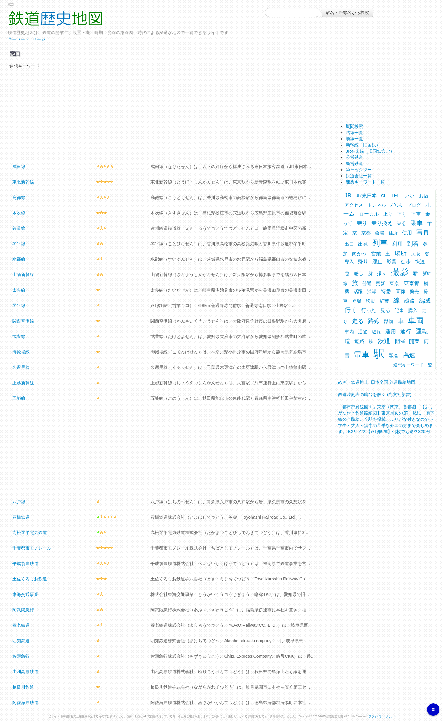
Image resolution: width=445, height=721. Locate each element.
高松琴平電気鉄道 (29, 532)
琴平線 (18, 243)
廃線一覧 (354, 138)
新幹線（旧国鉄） (363, 144)
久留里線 (21, 367)
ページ (38, 39)
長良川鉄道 (23, 687)
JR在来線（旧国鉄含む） (370, 151)
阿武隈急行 (23, 609)
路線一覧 (354, 132)
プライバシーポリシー (382, 716)
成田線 (18, 166)
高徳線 (18, 197)
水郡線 (18, 259)
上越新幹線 (23, 382)
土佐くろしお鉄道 (29, 578)
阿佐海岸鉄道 (25, 702)
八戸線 (18, 501)
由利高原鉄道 (25, 671)
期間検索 (354, 126)
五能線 (18, 398)
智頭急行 (21, 656)
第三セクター (359, 169)
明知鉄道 (21, 640)
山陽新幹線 (23, 274)
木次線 (18, 212)
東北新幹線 (23, 181)
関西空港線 (23, 320)
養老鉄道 (21, 625)
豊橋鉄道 (21, 517)
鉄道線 (18, 228)
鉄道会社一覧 (359, 175)
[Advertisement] (167, 115)
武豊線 (18, 336)
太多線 (18, 290)
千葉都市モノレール (31, 548)
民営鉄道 (354, 163)
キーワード (18, 39)
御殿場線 (21, 351)
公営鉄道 (354, 157)
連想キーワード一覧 (365, 181)
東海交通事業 (25, 594)
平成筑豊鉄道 (25, 563)
